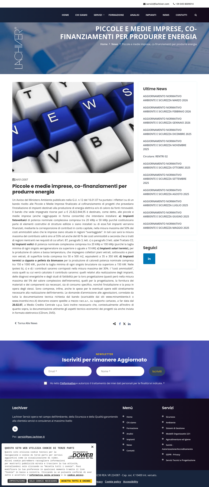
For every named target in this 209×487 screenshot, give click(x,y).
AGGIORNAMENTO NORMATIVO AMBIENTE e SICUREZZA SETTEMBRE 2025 (164, 179)
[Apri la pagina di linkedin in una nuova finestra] (149, 258)
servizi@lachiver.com (156, 3)
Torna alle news (26, 323)
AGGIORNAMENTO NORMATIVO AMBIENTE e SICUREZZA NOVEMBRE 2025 (164, 145)
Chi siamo (81, 14)
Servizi (98, 14)
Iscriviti (157, 371)
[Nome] (120, 371)
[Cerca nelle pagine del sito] (196, 15)
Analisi (134, 14)
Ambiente (170, 422)
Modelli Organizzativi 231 (178, 433)
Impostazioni (17, 480)
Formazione (116, 14)
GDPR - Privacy (173, 454)
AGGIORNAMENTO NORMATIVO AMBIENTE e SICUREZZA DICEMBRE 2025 (167, 132)
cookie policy (75, 475)
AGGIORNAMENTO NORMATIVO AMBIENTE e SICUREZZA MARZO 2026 (165, 98)
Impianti (151, 14)
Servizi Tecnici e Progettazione (180, 460)
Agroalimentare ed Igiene (178, 439)
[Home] (12, 15)
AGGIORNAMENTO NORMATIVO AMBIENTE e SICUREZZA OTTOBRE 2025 (166, 165)
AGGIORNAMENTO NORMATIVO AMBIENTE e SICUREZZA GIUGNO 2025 (166, 214)
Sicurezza (170, 416)
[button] (120, 323)
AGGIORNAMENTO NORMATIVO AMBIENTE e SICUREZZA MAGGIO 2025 (166, 226)
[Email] (68, 371)
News (166, 14)
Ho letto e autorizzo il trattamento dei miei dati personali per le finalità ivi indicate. (107, 383)
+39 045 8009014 (183, 3)
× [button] (92, 447)
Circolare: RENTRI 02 (155, 156)
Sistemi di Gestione (175, 428)
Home (65, 14)
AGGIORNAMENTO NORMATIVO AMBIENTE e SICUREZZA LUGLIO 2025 (165, 203)
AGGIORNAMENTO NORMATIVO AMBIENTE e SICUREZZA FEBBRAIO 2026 (167, 109)
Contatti (181, 14)
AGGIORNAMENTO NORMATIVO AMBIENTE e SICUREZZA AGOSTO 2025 (166, 192)
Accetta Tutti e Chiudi (75, 480)
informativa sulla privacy (44, 475)
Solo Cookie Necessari (43, 480)
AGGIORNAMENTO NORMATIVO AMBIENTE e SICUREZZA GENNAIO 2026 (166, 121)
